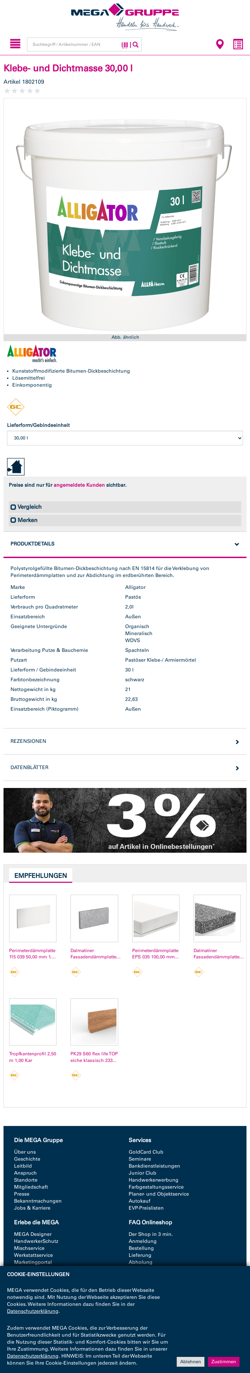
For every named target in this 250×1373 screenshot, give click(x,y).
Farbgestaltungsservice (156, 1187)
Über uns (25, 1152)
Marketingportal (33, 1262)
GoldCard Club (146, 1152)
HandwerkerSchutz (36, 1241)
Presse (21, 1194)
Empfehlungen (40, 876)
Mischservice (29, 1248)
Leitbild (23, 1166)
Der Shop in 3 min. (151, 1234)
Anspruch (25, 1173)
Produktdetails (32, 544)
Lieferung (140, 1255)
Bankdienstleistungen (154, 1166)
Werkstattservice (33, 1255)
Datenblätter (29, 767)
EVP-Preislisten (146, 1208)
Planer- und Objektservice (159, 1194)
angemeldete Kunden (79, 485)
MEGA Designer (33, 1234)
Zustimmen (223, 1361)
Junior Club (142, 1173)
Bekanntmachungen (38, 1201)
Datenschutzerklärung (33, 1311)
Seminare (140, 1159)
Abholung (141, 1262)
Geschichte (27, 1159)
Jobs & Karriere (32, 1208)
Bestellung (141, 1248)
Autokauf (139, 1201)
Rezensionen (28, 741)
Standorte (26, 1180)
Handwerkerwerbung (153, 1180)
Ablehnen (190, 1361)
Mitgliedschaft (31, 1187)
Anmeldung (143, 1241)
